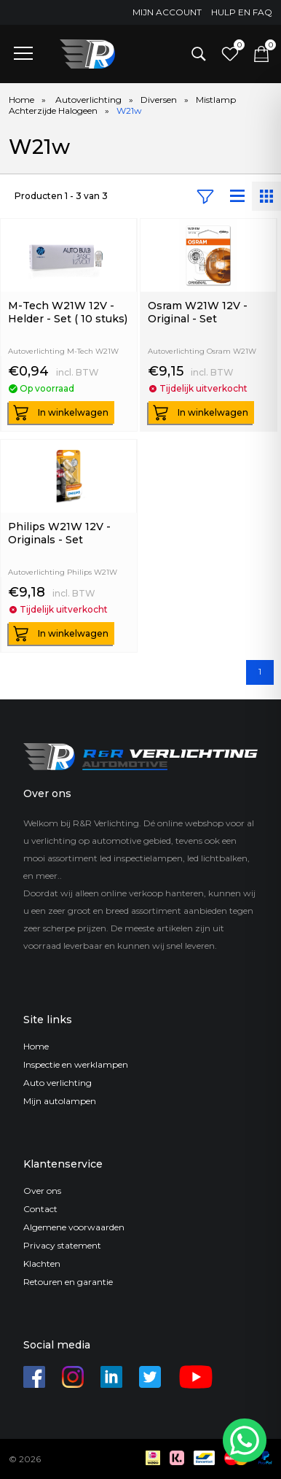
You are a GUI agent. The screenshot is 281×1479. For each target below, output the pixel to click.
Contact (40, 1208)
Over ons (42, 1190)
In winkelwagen (73, 412)
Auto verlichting (57, 1082)
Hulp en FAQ (241, 12)
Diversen (158, 99)
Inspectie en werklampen (75, 1064)
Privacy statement (62, 1245)
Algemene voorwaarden (73, 1227)
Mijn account (167, 12)
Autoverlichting (88, 99)
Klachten (41, 1263)
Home (21, 99)
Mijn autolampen (59, 1100)
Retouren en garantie (68, 1281)
